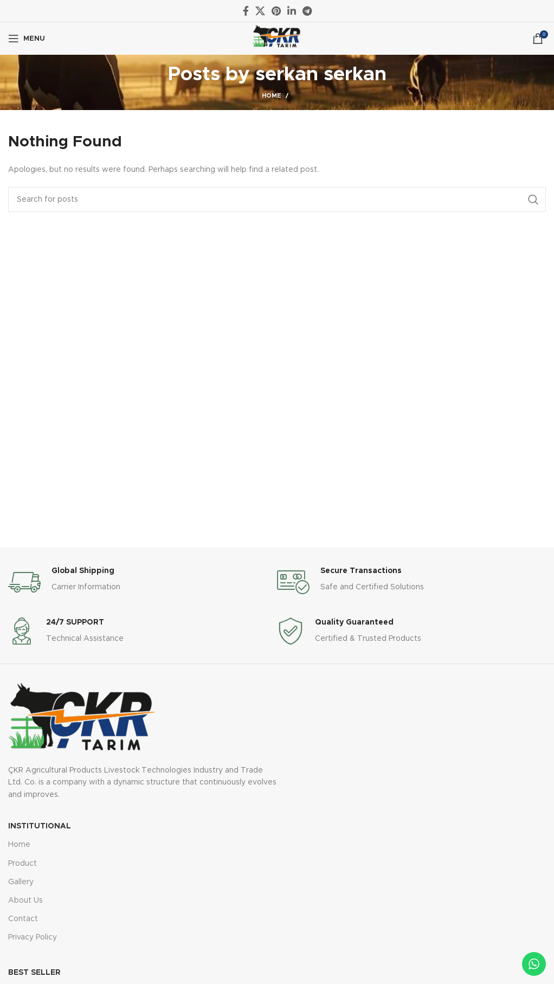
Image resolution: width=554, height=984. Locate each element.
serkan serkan (320, 74)
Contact (23, 919)
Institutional (39, 826)
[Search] (277, 199)
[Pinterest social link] (276, 11)
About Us (25, 900)
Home (271, 96)
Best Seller (34, 972)
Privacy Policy (32, 937)
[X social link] (260, 11)
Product (22, 863)
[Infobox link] (142, 582)
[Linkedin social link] (291, 11)
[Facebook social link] (246, 11)
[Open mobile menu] (26, 38)
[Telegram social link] (307, 11)
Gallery (21, 882)
